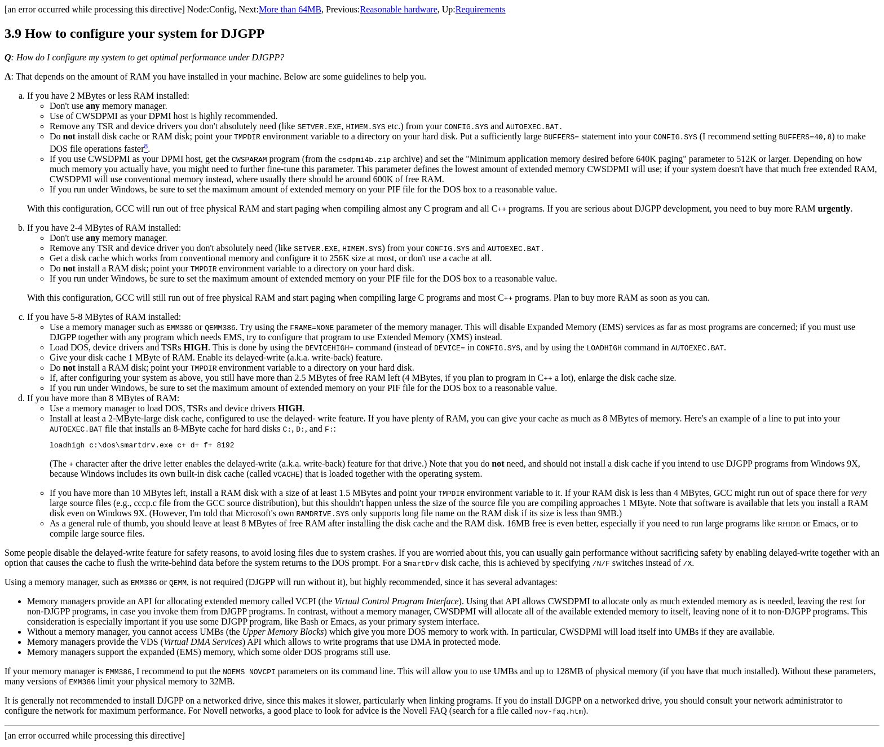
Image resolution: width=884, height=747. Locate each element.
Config (221, 9)
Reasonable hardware (398, 9)
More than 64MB (290, 9)
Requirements (481, 9)
